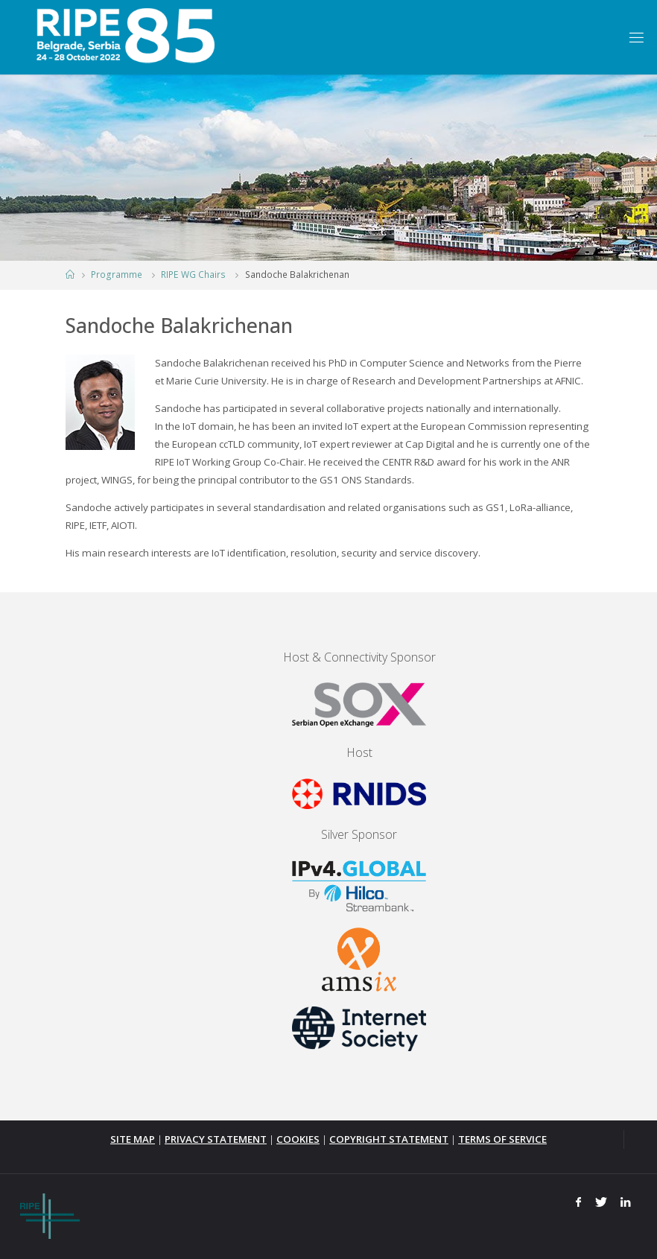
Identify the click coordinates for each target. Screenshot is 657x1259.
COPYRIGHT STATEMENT (388, 1139)
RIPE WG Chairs (193, 274)
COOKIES (298, 1139)
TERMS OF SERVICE (502, 1139)
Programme (116, 274)
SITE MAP (132, 1139)
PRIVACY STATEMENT (216, 1139)
